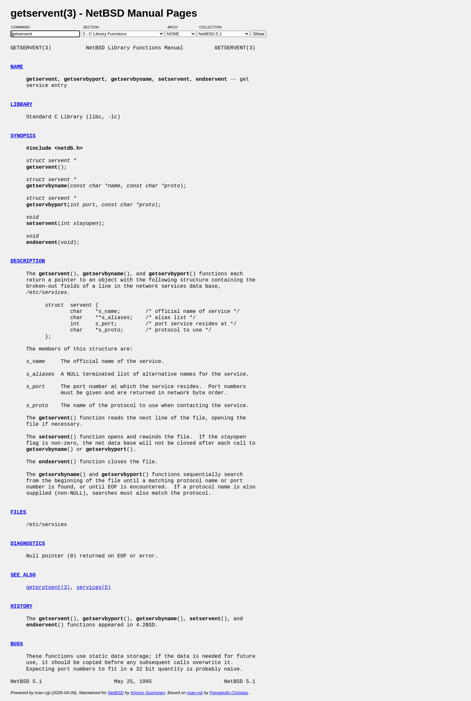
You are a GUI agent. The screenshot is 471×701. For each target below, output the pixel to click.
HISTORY (21, 606)
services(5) (94, 587)
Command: (22, 27)
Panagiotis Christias (229, 692)
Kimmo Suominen (148, 692)
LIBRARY (21, 104)
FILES (18, 512)
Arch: (175, 27)
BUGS (16, 644)
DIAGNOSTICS (27, 543)
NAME (16, 67)
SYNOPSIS (23, 136)
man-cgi (194, 692)
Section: (92, 27)
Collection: (210, 27)
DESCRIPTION (27, 261)
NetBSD (116, 692)
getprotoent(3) (48, 587)
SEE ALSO (23, 575)
